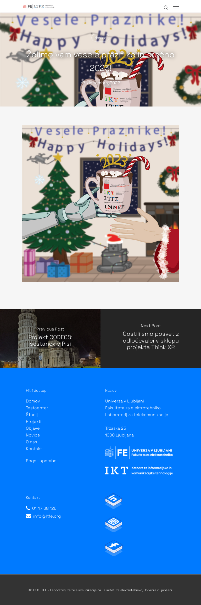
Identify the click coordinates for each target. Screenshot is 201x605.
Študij (32, 414)
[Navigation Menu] (176, 6)
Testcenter (37, 408)
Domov (33, 401)
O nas (31, 442)
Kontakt (34, 448)
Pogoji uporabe (41, 460)
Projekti (33, 421)
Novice (100, 37)
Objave (33, 428)
